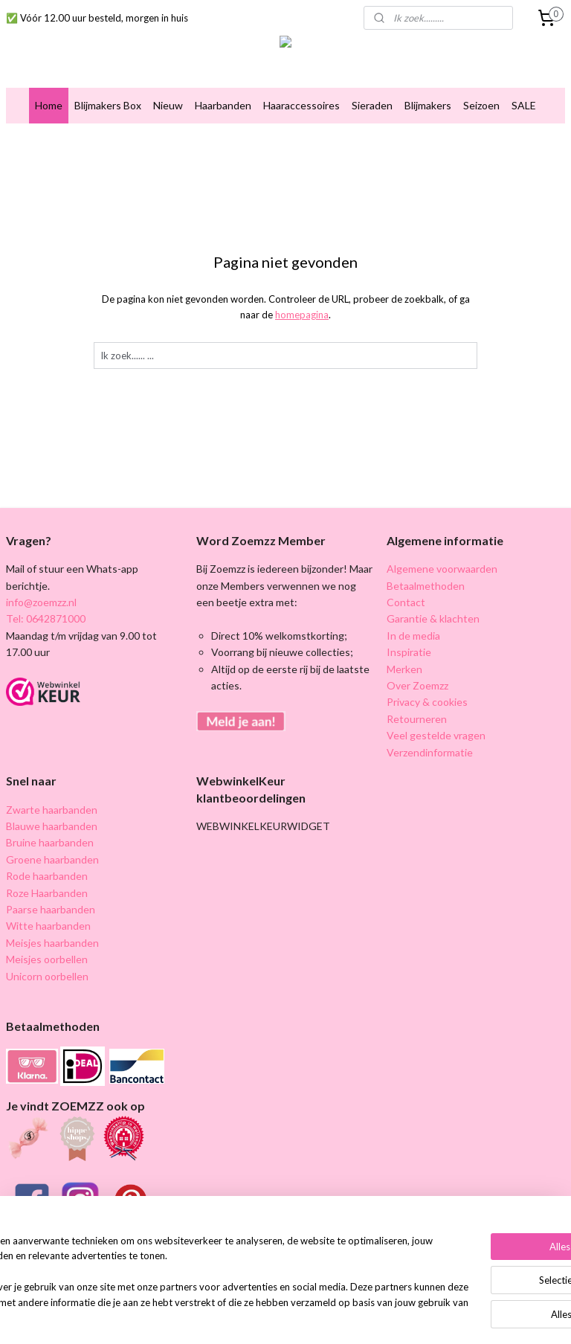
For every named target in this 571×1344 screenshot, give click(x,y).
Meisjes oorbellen (47, 959)
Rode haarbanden (47, 875)
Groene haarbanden (52, 859)
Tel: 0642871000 (46, 618)
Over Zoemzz (417, 685)
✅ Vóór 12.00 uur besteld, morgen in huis (97, 18)
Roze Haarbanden (47, 893)
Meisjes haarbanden (52, 942)
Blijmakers (427, 105)
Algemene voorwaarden (442, 568)
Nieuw (168, 105)
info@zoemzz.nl (41, 602)
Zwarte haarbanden (51, 809)
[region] (187, 1273)
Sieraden (372, 105)
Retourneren (417, 719)
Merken (404, 669)
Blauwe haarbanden (51, 826)
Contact (406, 602)
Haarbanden (223, 105)
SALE (524, 105)
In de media (413, 635)
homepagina (302, 315)
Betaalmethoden (426, 585)
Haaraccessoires (301, 105)
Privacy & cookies (427, 701)
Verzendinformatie (430, 752)
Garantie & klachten (433, 618)
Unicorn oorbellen (47, 976)
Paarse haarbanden (50, 909)
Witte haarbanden (48, 925)
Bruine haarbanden (50, 842)
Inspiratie (409, 652)
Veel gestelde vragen (436, 735)
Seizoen (481, 105)
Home (48, 105)
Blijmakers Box (107, 105)
